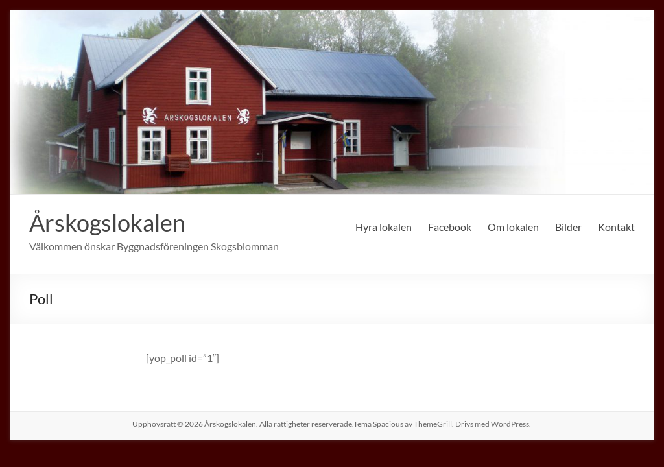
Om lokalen (513, 227)
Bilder (568, 227)
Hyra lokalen (383, 227)
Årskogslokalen (107, 222)
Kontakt (616, 227)
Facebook (449, 227)
